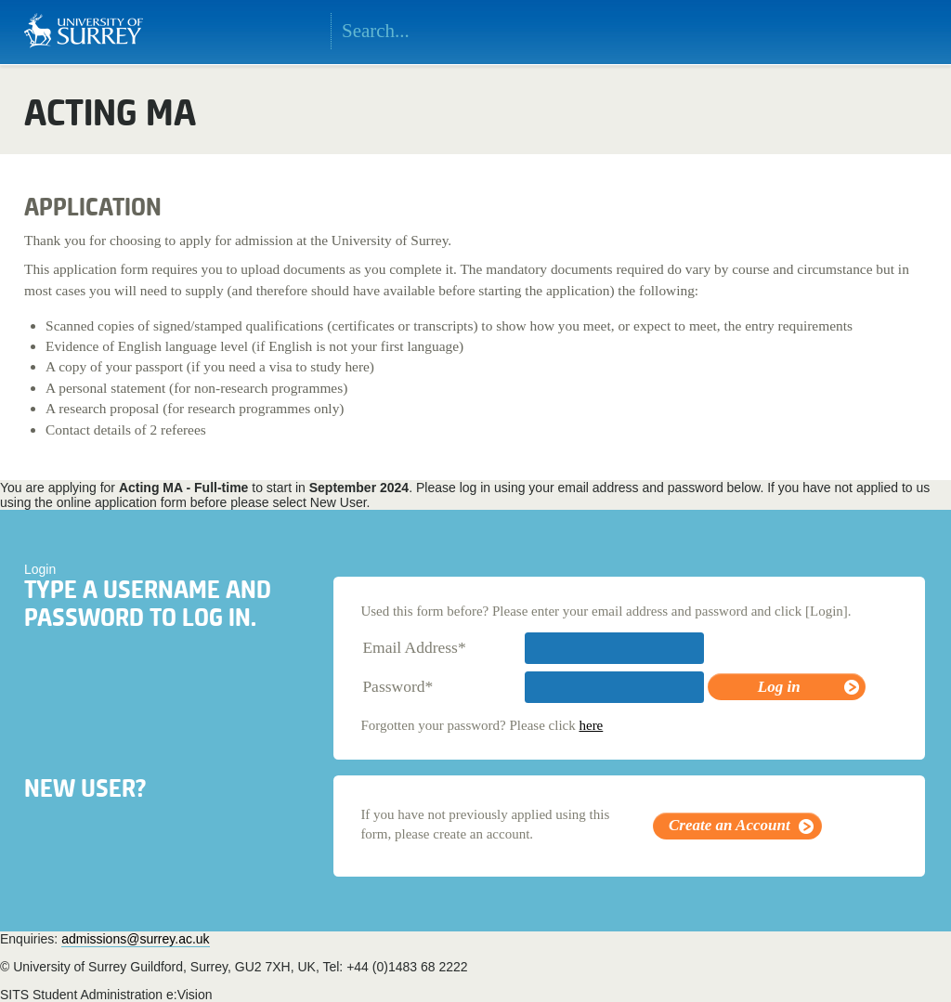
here (591, 725)
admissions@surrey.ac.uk (135, 938)
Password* (397, 686)
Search (599, 31)
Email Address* (413, 647)
